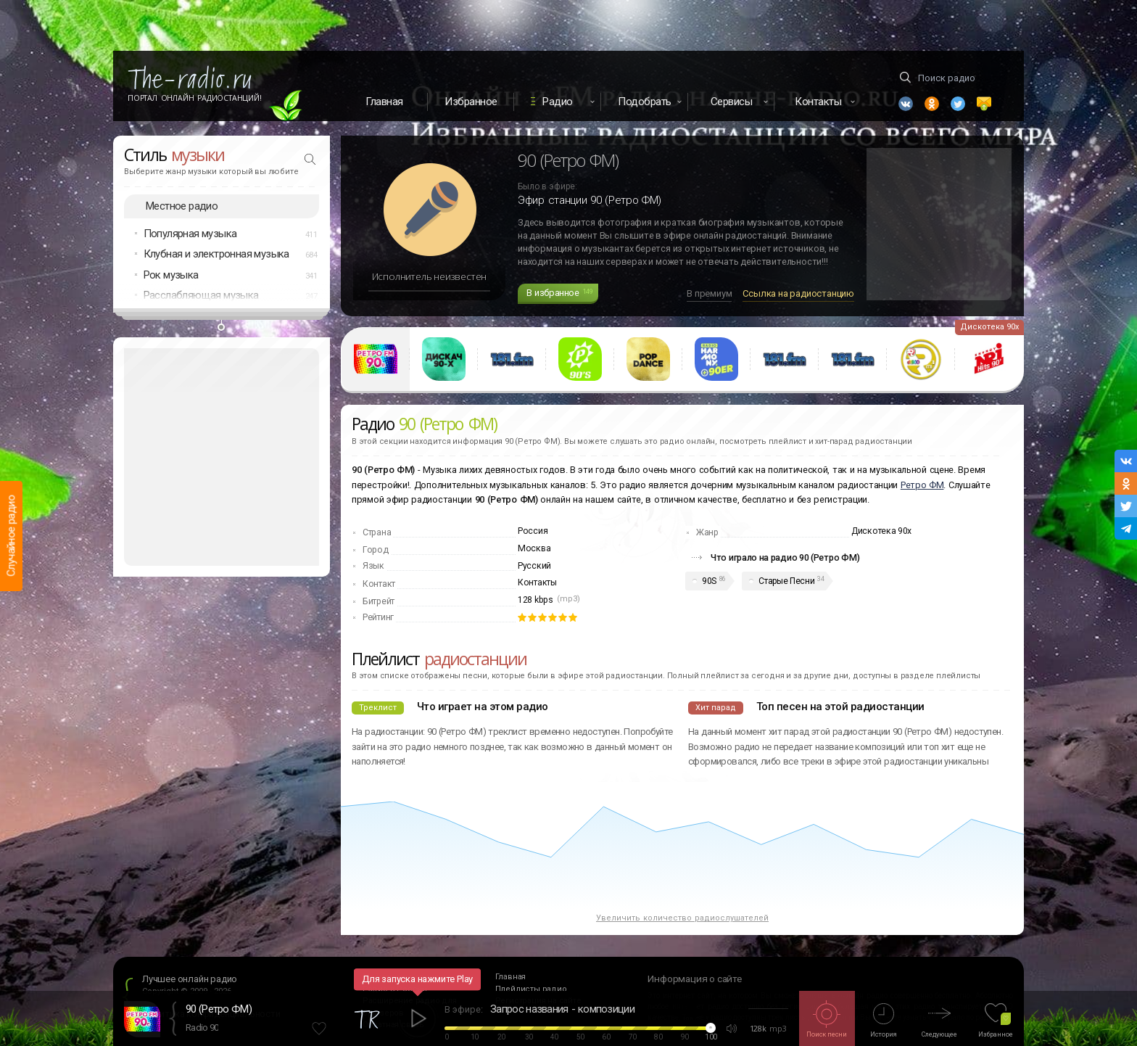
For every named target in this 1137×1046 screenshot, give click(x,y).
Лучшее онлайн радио (189, 978)
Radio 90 (202, 1027)
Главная (384, 101)
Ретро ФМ (922, 484)
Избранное (471, 101)
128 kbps (535, 600)
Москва (534, 548)
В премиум (709, 293)
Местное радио (182, 206)
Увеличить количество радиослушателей (682, 918)
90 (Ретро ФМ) (219, 1009)
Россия (532, 531)
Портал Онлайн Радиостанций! (195, 98)
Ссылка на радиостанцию (798, 293)
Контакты (537, 582)
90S (709, 581)
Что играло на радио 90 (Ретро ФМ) (785, 557)
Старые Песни (786, 581)
